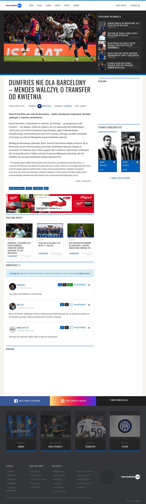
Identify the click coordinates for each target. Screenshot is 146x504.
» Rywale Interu (59, 475)
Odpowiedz (80, 284)
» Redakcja (11, 475)
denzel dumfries (16, 188)
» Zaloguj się (34, 471)
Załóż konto (121, 5)
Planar (137, 501)
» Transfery (57, 483)
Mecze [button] (57, 5)
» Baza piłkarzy (58, 471)
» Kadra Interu (58, 487)
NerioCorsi (44, 105)
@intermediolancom (73, 401)
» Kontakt (10, 471)
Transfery (67, 105)
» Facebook (34, 487)
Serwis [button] (76, 5)
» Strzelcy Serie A (82, 479)
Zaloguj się (135, 5)
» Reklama (10, 479)
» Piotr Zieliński (58, 491)
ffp (46, 188)
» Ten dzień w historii (84, 471)
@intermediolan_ (119, 399)
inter (29, 188)
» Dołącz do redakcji (38, 479)
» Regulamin (11, 483)
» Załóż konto (35, 475)
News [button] (31, 5)
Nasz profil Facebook (27, 401)
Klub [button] (39, 5)
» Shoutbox (34, 483)
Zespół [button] (48, 5)
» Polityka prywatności (11, 489)
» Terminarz (57, 479)
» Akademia (80, 487)
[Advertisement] (50, 373)
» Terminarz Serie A (83, 483)
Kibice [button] (67, 5)
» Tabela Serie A (82, 475)
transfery (38, 188)
